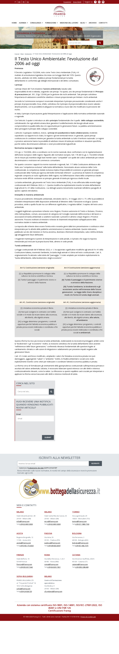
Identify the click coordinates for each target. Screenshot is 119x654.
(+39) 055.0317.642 (26, 567)
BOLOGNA (77, 533)
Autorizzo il (22, 468)
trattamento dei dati (36, 468)
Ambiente (28, 54)
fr (24, 2)
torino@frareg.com (79, 521)
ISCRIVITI (95, 463)
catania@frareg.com (80, 564)
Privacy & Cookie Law (88, 617)
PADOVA (48, 533)
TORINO (76, 512)
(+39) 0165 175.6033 (26, 546)
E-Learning (67, 2)
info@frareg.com (23, 521)
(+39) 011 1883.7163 (82, 524)
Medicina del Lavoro (69, 23)
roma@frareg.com (51, 564)
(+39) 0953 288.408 (81, 567)
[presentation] (35, 428)
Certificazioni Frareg (59, 610)
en (19, 2)
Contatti (103, 23)
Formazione (50, 23)
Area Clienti (77, 2)
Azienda (22, 23)
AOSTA (20, 533)
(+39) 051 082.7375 (81, 546)
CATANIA (76, 554)
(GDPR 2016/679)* (50, 468)
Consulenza (35, 23)
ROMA (47, 554)
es (28, 2)
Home (14, 23)
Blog (82, 23)
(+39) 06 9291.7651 (54, 567)
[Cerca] (100, 42)
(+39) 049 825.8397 (54, 546)
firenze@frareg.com (24, 564)
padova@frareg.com (52, 543)
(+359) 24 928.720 (25, 591)
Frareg (17, 54)
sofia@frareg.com (23, 589)
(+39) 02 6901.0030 (26, 524)
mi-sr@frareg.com (51, 521)
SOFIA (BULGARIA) (25, 576)
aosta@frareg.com (24, 543)
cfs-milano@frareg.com (53, 591)
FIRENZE (20, 554)
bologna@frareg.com (80, 543)
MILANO (20, 512)
